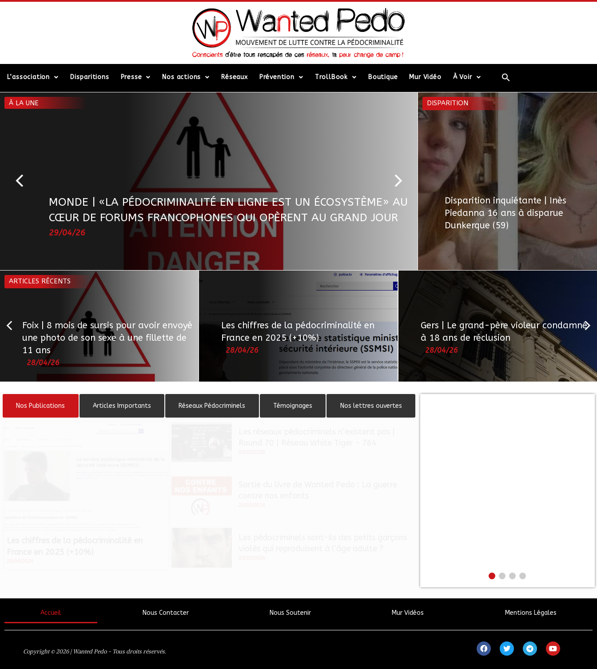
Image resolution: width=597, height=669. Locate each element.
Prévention (281, 77)
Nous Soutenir (290, 613)
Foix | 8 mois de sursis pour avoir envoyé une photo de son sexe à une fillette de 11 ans (107, 337)
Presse (136, 77)
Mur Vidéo (425, 77)
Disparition (447, 103)
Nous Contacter (166, 613)
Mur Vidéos (408, 613)
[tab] (41, 406)
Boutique (383, 77)
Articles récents (40, 281)
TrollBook (336, 77)
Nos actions (186, 77)
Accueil (50, 613)
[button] (23, 181)
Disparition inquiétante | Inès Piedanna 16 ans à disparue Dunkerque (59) (505, 213)
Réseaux (234, 77)
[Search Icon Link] (506, 77)
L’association (33, 77)
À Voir (467, 77)
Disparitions (89, 77)
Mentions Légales (531, 613)
